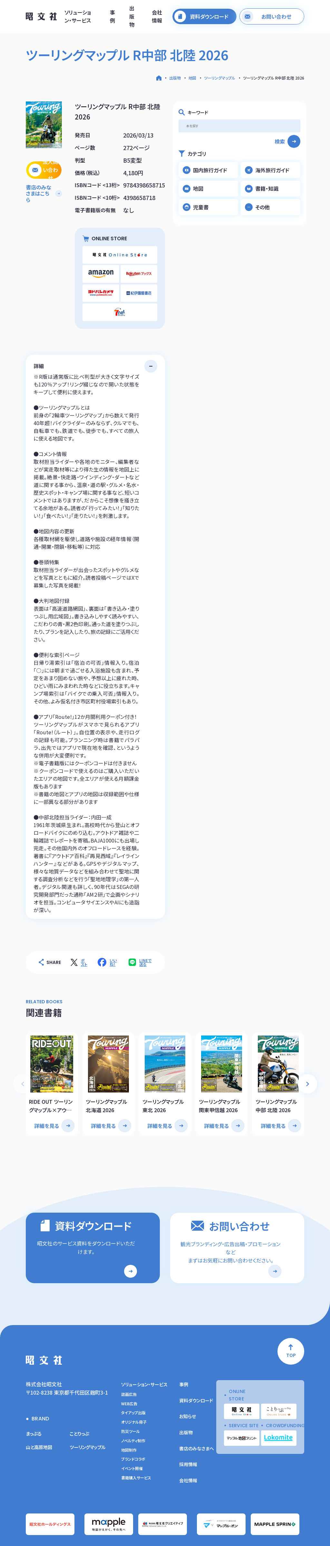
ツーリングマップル (219, 78)
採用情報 (188, 1434)
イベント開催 (132, 1438)
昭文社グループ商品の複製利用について (275, 1532)
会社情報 (157, 18)
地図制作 (129, 1419)
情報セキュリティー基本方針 (140, 1532)
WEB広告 (129, 1373)
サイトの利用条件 (177, 1532)
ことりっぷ (81, 1403)
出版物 (131, 18)
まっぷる (35, 1403)
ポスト (84, 936)
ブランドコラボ (133, 1429)
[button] (307, 1054)
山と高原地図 (41, 1416)
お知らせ (187, 1386)
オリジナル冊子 (134, 1391)
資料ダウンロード (196, 1370)
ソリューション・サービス (77, 18)
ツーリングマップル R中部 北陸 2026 (273, 78)
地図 (192, 78)
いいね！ (113, 936)
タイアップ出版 (133, 1382)
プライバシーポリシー (98, 1532)
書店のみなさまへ (196, 1418)
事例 (112, 18)
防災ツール (130, 1401)
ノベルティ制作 (133, 1410)
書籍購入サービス (136, 1447)
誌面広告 (129, 1364)
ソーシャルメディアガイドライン (218, 1532)
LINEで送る (145, 936)
